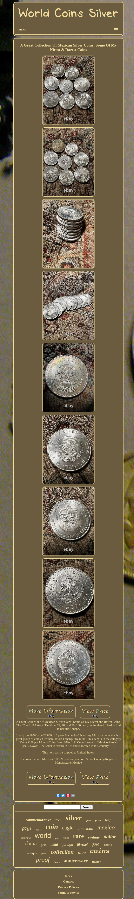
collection (62, 852)
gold (95, 844)
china (31, 843)
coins (100, 851)
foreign (67, 844)
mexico (106, 827)
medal (107, 845)
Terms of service (68, 892)
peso (43, 845)
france (38, 829)
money (96, 861)
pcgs (27, 828)
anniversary (76, 860)
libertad (82, 845)
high (108, 820)
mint (54, 844)
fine (57, 838)
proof (43, 859)
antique (32, 853)
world (43, 835)
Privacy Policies (68, 887)
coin (52, 827)
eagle (68, 828)
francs (57, 862)
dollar (110, 836)
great (88, 820)
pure (98, 820)
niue (82, 852)
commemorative (38, 820)
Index (68, 876)
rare (78, 836)
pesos (44, 853)
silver (74, 818)
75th (58, 820)
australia (26, 837)
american (85, 828)
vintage (94, 837)
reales (66, 837)
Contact (68, 881)
